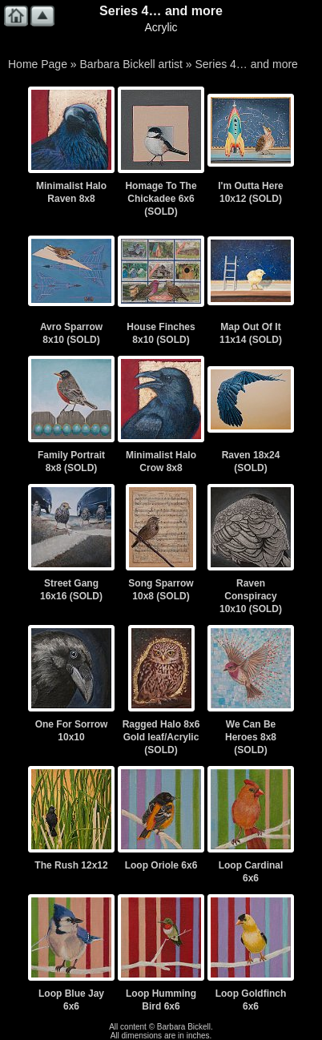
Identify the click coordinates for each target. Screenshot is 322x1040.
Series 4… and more (246, 64)
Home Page (37, 64)
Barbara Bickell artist (131, 64)
